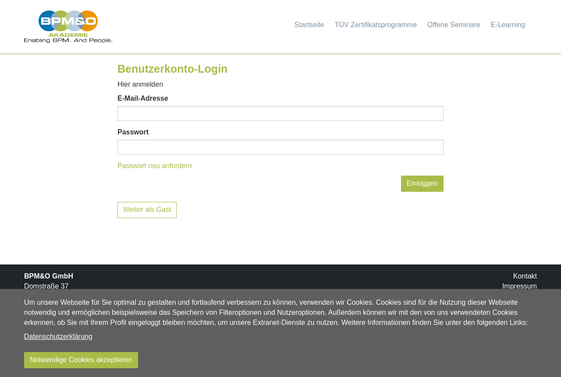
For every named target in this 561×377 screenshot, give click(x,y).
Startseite (309, 24)
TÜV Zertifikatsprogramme (375, 24)
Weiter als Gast (147, 209)
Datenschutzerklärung (58, 336)
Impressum (519, 286)
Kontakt (525, 276)
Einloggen (422, 183)
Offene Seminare (453, 24)
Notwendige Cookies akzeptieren (81, 359)
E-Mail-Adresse (142, 98)
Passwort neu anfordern (154, 165)
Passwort (133, 132)
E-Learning (508, 24)
